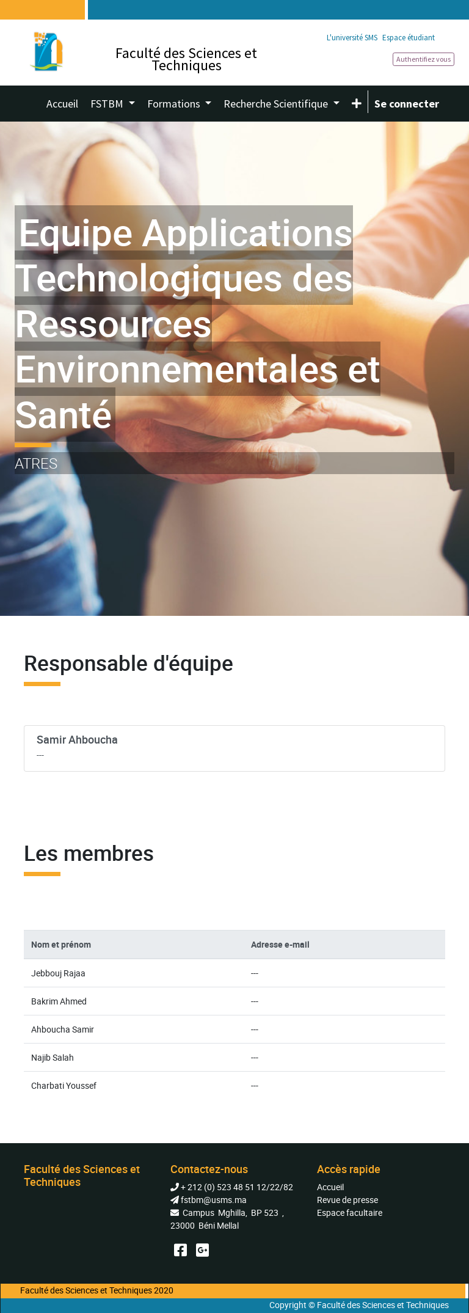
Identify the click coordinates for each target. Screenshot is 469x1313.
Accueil (330, 1187)
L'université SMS (352, 37)
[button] (357, 103)
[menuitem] (62, 103)
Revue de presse (347, 1199)
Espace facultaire (349, 1212)
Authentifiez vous (423, 59)
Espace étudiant (408, 37)
